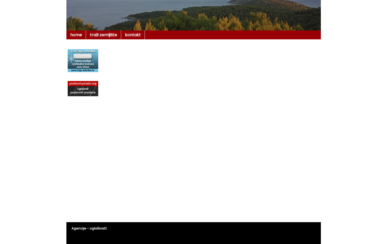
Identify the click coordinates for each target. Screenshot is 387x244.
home (76, 35)
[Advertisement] (225, 59)
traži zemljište (103, 35)
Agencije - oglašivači (89, 228)
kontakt (133, 35)
